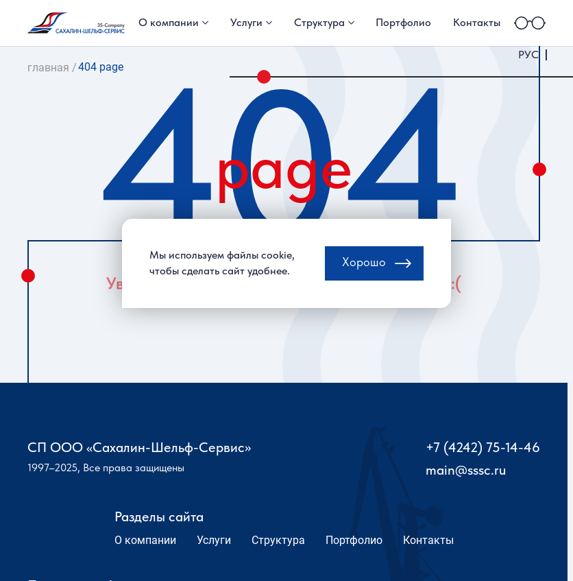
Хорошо (364, 268)
